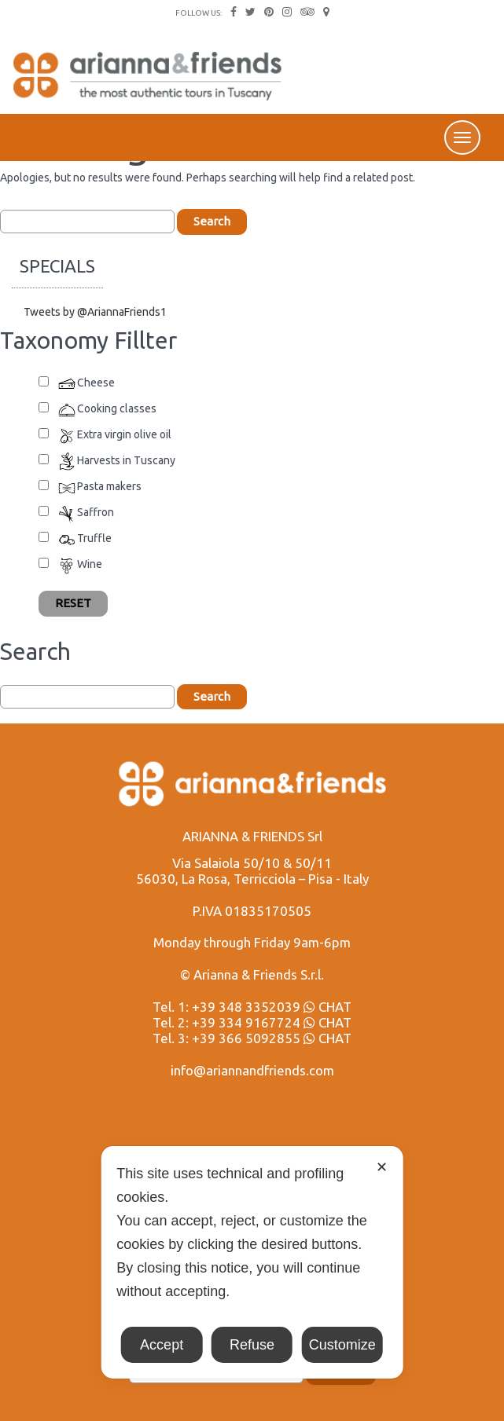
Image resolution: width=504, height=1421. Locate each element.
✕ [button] (382, 1167)
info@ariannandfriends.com (252, 1070)
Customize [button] (342, 1345)
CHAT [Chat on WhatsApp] (327, 1006)
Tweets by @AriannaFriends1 (95, 312)
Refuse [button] (252, 1345)
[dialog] (252, 1262)
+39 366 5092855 (246, 1038)
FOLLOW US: (198, 13)
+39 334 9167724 (246, 1022)
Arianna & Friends (149, 82)
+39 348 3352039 (246, 1006)
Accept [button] (161, 1345)
